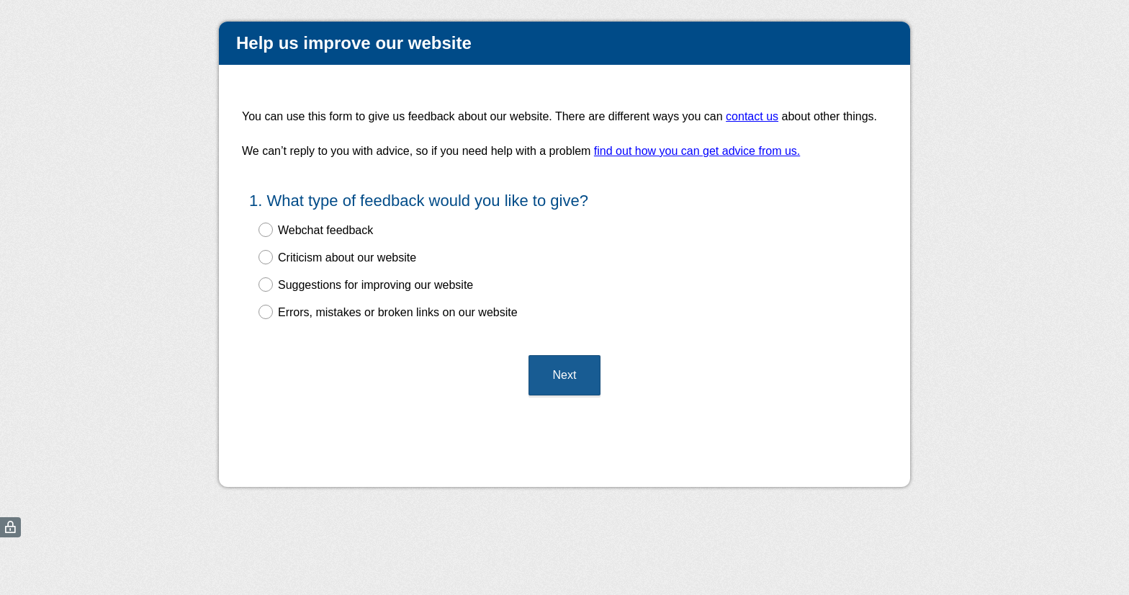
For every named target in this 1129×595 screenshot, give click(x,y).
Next (565, 375)
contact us (752, 116)
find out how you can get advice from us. (697, 151)
